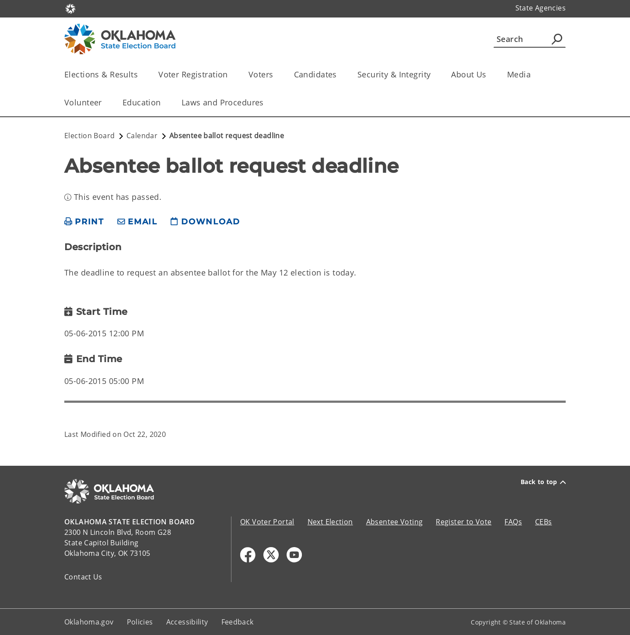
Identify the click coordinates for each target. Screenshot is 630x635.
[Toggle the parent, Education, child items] (164, 102)
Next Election (330, 522)
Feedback (237, 622)
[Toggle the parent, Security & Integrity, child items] (433, 74)
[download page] (205, 221)
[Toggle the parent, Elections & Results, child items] (141, 74)
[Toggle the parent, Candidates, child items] (340, 74)
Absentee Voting (394, 522)
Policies (140, 622)
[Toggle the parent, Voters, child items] (276, 74)
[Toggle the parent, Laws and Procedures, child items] (267, 102)
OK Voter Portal (267, 522)
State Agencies (540, 8)
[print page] (84, 221)
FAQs (513, 522)
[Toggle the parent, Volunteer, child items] (105, 102)
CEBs (543, 522)
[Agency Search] (557, 39)
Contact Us (83, 577)
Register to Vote (463, 522)
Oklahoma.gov (89, 622)
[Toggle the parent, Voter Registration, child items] (231, 74)
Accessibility (187, 622)
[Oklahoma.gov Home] (70, 8)
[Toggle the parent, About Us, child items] (489, 74)
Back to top (543, 482)
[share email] (137, 221)
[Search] (530, 39)
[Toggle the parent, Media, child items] (533, 74)
